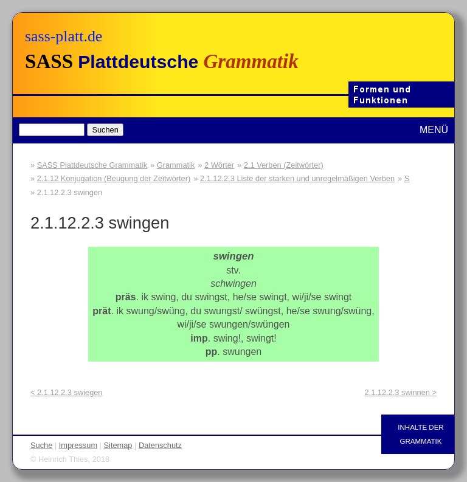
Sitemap (118, 445)
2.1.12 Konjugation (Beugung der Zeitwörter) (114, 178)
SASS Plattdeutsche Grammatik (92, 165)
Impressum (78, 445)
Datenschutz (160, 445)
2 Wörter (219, 165)
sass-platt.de (63, 36)
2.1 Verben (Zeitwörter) (283, 165)
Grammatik (176, 165)
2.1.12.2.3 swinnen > (401, 392)
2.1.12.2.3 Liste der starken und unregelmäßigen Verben (297, 178)
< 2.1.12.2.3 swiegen (66, 392)
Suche (41, 445)
